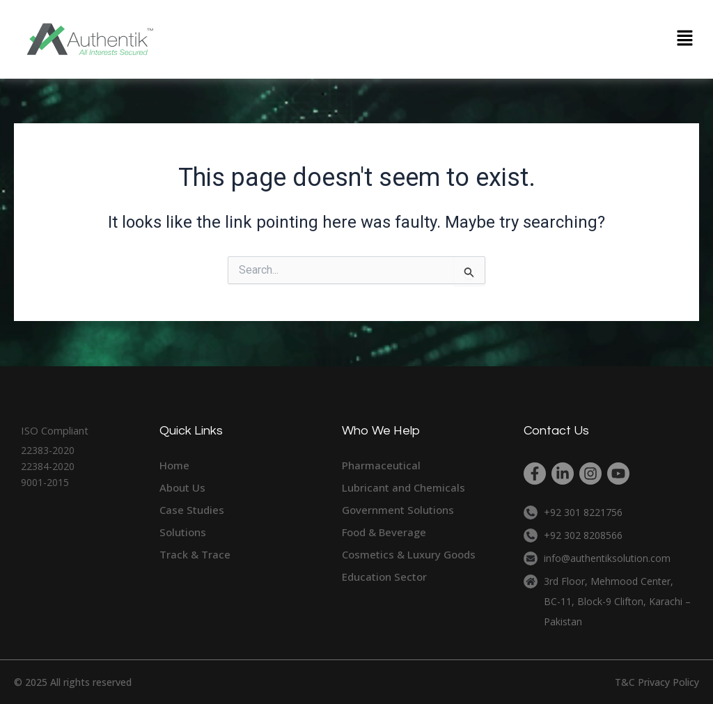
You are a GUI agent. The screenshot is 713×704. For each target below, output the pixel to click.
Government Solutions (398, 510)
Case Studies (191, 510)
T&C (625, 682)
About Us (182, 487)
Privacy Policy (668, 682)
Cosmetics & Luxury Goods (409, 554)
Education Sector (384, 577)
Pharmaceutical (381, 465)
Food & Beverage (384, 532)
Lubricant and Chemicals (403, 487)
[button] (685, 39)
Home (174, 465)
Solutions (182, 532)
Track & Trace (194, 554)
